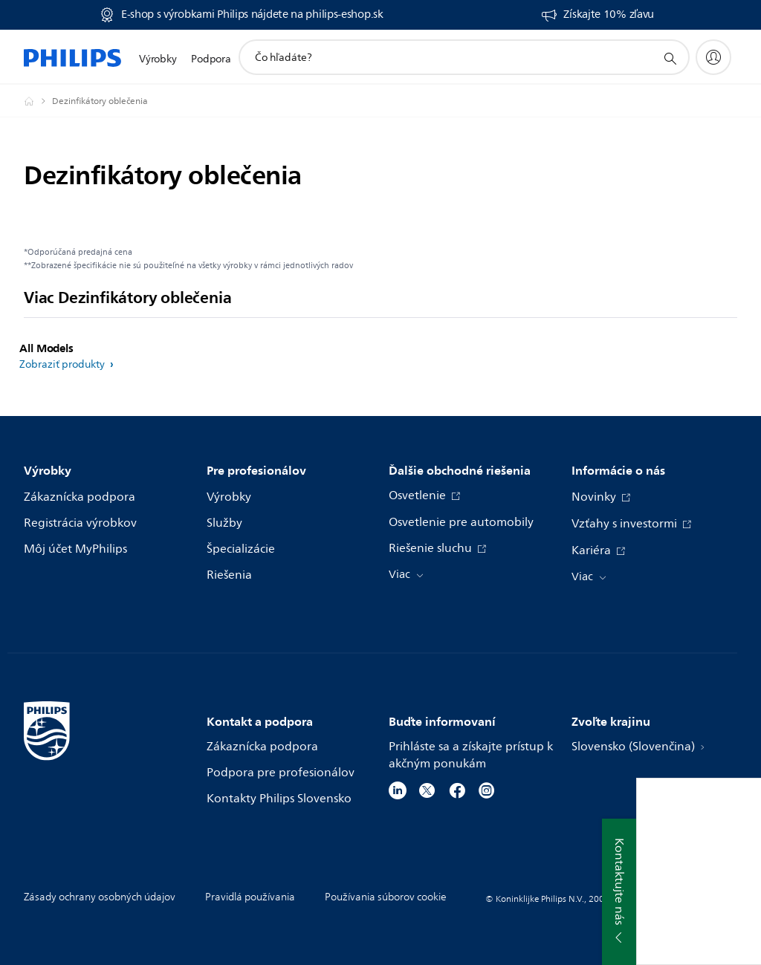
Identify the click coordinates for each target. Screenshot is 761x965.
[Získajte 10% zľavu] (597, 15)
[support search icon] (670, 58)
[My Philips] (713, 57)
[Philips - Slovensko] (38, 101)
